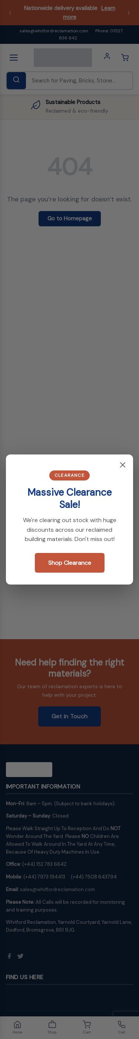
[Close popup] (123, 465)
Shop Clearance (69, 563)
